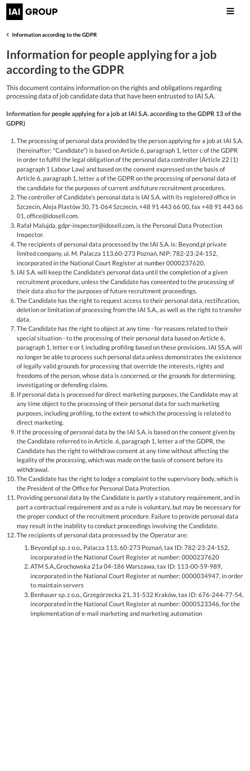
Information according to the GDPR (54, 34)
